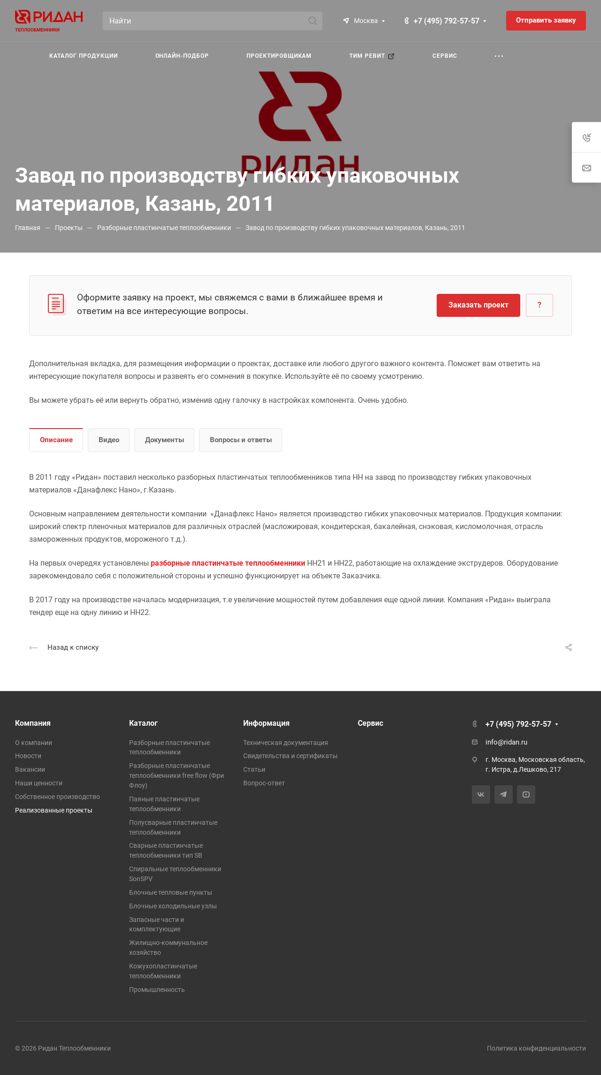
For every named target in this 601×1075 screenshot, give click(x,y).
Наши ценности (38, 783)
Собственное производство (57, 796)
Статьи (254, 769)
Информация (266, 723)
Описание (56, 440)
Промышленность (157, 989)
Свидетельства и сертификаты (290, 756)
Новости (28, 756)
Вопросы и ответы (241, 440)
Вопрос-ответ (264, 783)
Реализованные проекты (53, 810)
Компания (33, 723)
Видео (109, 440)
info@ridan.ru (506, 742)
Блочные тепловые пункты (170, 892)
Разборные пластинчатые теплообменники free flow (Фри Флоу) (176, 775)
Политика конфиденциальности (536, 1048)
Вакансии (30, 769)
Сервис (370, 723)
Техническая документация (285, 742)
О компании (33, 742)
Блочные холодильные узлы (173, 906)
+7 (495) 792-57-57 (446, 20)
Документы (164, 440)
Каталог (143, 723)
